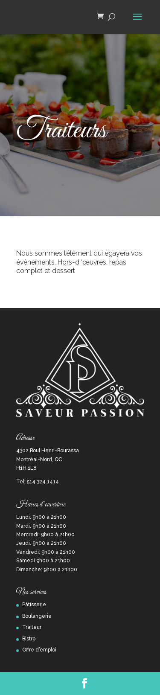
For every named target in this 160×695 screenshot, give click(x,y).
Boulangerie (37, 616)
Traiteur (31, 627)
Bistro (28, 639)
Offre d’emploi (39, 650)
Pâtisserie (34, 605)
